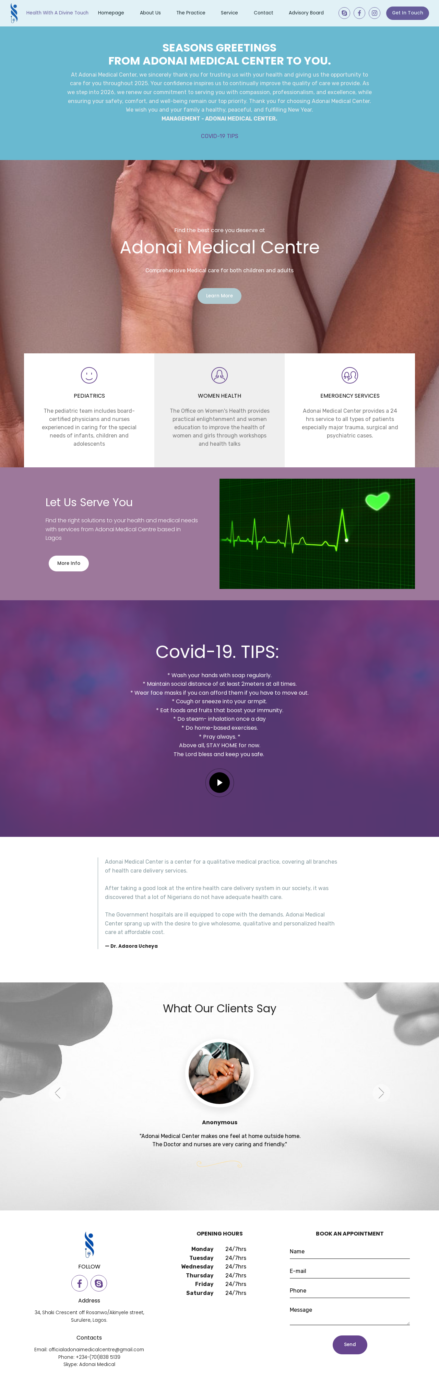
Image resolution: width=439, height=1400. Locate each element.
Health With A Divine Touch (57, 13)
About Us (150, 13)
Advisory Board (306, 13)
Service (229, 13)
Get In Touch (407, 13)
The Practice (190, 13)
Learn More (219, 296)
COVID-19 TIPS (219, 136)
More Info (68, 563)
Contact (263, 13)
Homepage (111, 13)
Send (350, 1344)
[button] (57, 1106)
